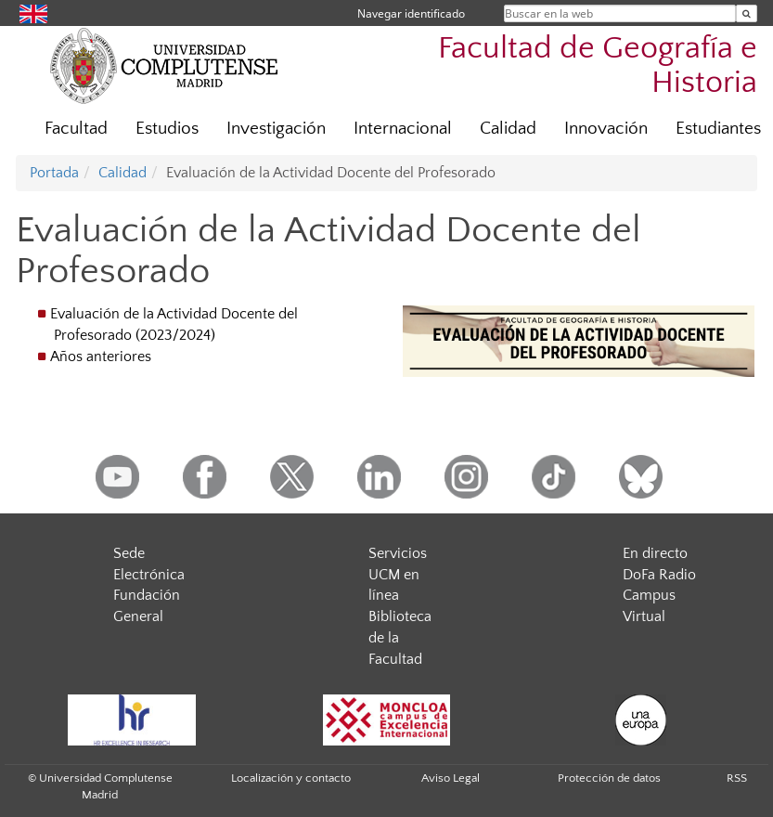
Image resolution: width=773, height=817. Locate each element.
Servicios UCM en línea (397, 574)
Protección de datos (609, 778)
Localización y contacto (291, 778)
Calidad (508, 128)
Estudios (167, 128)
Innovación (606, 128)
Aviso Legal (450, 778)
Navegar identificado (411, 13)
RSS (737, 778)
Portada (54, 172)
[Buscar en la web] (746, 13)
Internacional (403, 128)
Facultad (76, 128)
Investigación (276, 128)
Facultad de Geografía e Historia (597, 66)
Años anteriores (100, 356)
